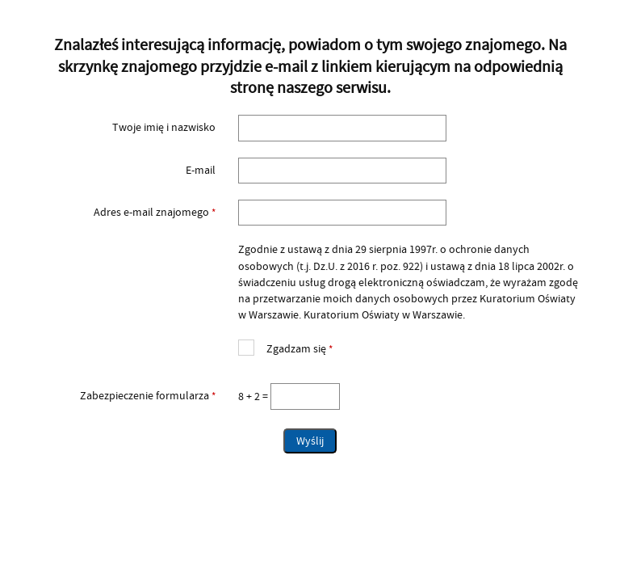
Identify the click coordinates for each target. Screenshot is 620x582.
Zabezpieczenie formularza (125, 396)
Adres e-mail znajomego (125, 212)
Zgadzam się (285, 347)
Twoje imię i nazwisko (164, 127)
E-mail (201, 170)
